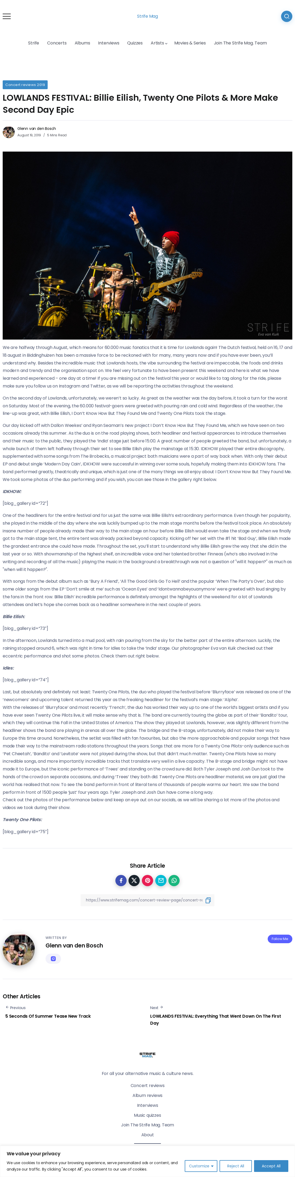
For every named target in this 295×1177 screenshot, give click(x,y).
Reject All (235, 1166)
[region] (147, 1161)
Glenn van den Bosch (36, 128)
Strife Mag (147, 16)
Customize (199, 1166)
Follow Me (280, 939)
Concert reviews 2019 (25, 84)
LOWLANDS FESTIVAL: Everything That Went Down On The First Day (215, 1019)
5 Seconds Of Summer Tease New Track (48, 1016)
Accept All (271, 1166)
